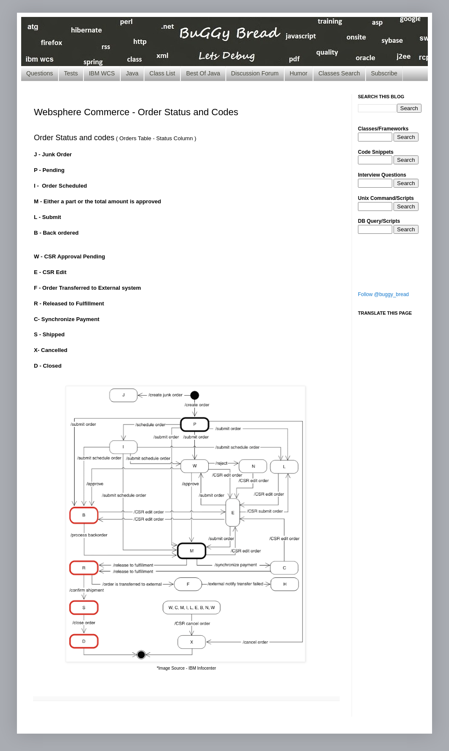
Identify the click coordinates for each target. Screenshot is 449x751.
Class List (162, 73)
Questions (39, 73)
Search (406, 137)
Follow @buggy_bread (383, 294)
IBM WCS (102, 73)
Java (132, 73)
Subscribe (384, 73)
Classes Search (339, 73)
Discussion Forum (255, 73)
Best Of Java (203, 73)
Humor (299, 73)
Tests (71, 73)
